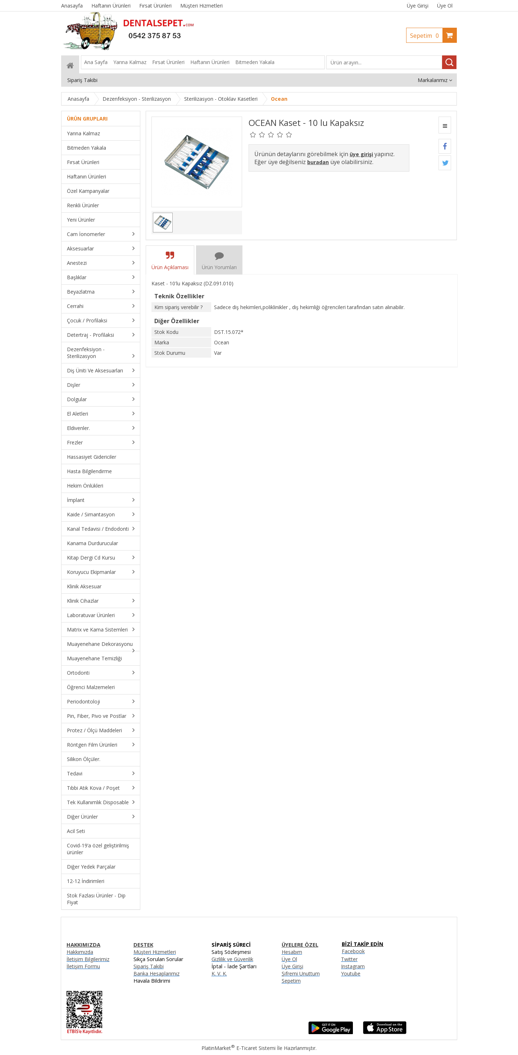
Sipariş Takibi (148, 966)
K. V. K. (219, 973)
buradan (318, 162)
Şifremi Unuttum (301, 973)
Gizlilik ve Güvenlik (232, 959)
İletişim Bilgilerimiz (88, 959)
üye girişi (361, 154)
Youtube (350, 973)
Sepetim (426, 36)
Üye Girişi (417, 5)
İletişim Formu (83, 966)
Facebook (353, 951)
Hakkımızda (80, 951)
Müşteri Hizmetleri (154, 951)
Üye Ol (445, 5)
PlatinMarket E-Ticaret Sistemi (238, 1048)
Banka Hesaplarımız (156, 973)
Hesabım (292, 951)
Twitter (349, 959)
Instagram (353, 966)
